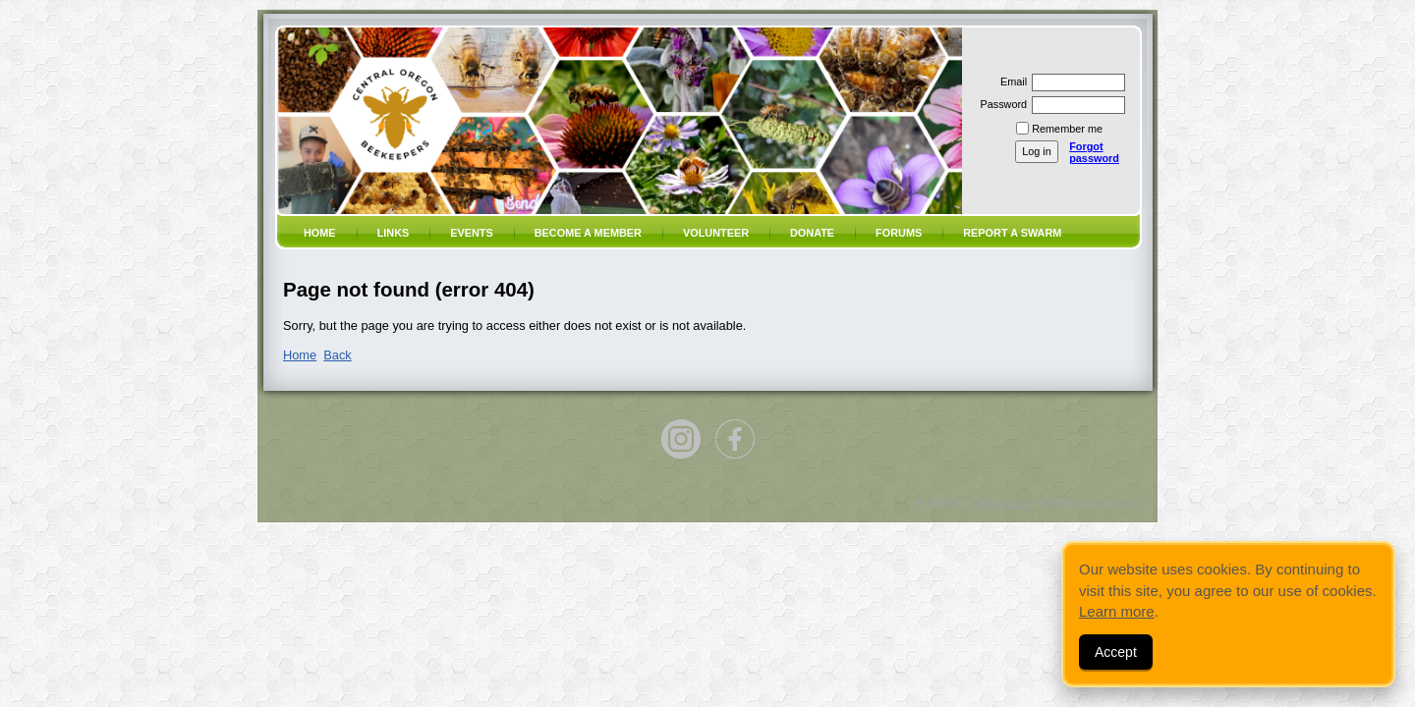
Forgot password (1094, 152)
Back (337, 355)
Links (393, 233)
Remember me (1067, 129)
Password (1000, 104)
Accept (1116, 652)
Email (1010, 81)
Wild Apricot (1005, 503)
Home (320, 233)
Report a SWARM (1012, 233)
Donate (812, 233)
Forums (899, 233)
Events (471, 233)
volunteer (716, 233)
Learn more (1117, 611)
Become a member (588, 233)
